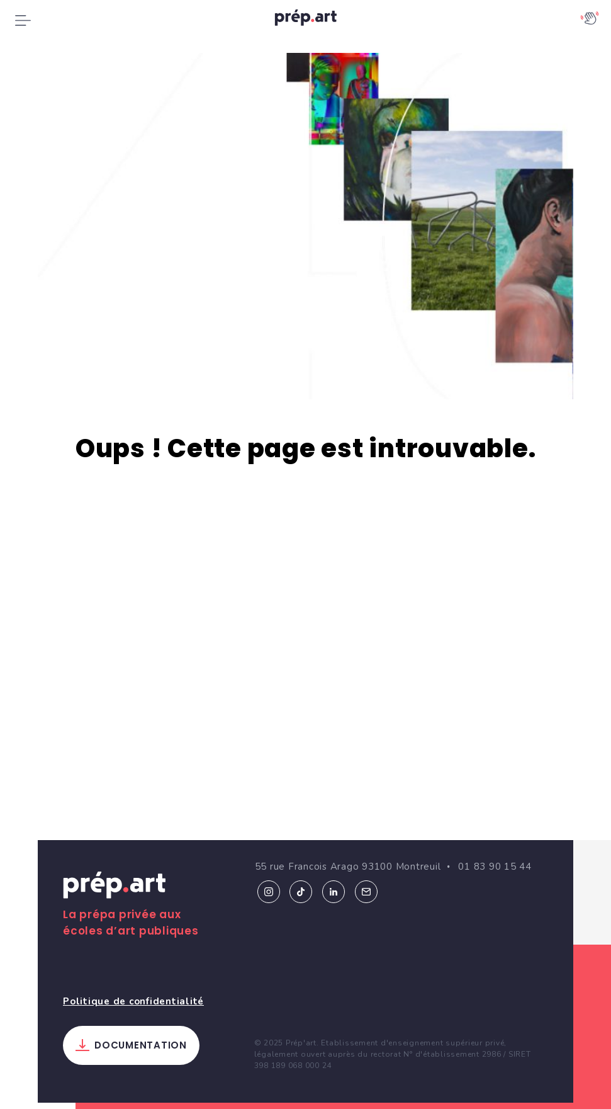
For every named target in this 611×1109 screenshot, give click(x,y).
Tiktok (300, 879)
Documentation (140, 1033)
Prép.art (114, 875)
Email (366, 879)
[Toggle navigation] (23, 20)
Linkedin (333, 879)
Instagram (268, 879)
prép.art (305, 20)
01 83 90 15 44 (495, 854)
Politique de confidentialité (133, 988)
